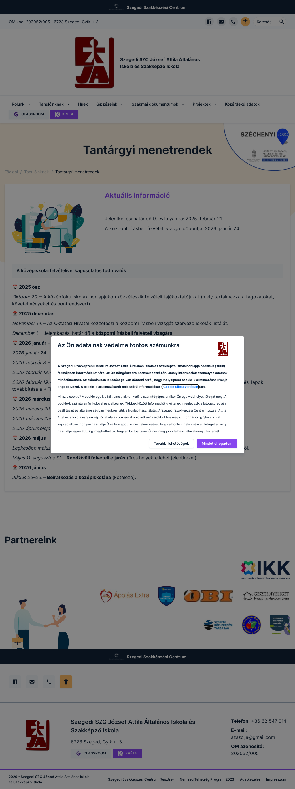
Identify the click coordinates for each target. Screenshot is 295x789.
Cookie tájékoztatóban (180, 387)
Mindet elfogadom (217, 443)
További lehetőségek (171, 443)
